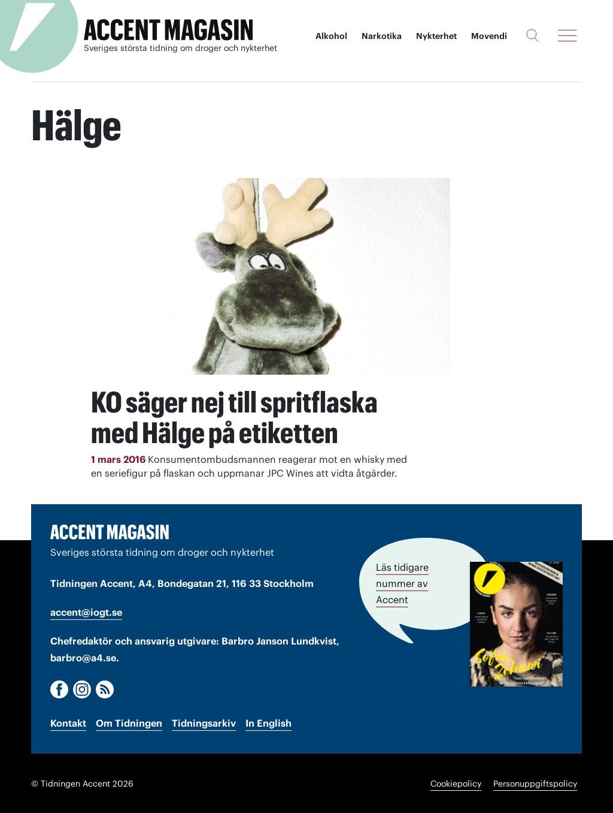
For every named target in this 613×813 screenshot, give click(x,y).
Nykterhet (436, 36)
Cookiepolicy (455, 783)
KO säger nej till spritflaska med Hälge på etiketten (239, 417)
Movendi (489, 36)
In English (268, 722)
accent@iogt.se (86, 612)
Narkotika (382, 36)
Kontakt (68, 722)
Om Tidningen (129, 722)
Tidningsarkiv (204, 722)
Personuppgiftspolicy (535, 783)
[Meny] (567, 35)
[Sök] (532, 35)
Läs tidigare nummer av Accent (402, 582)
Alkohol (331, 36)
